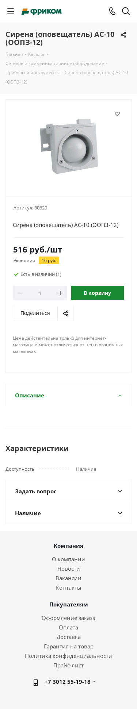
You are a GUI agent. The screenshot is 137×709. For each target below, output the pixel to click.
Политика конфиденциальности (68, 655)
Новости (68, 568)
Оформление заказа (68, 617)
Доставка (69, 636)
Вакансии (68, 578)
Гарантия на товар (69, 646)
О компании (68, 559)
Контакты (68, 587)
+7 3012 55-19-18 (68, 681)
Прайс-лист (68, 665)
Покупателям (68, 604)
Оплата (68, 627)
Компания (68, 545)
